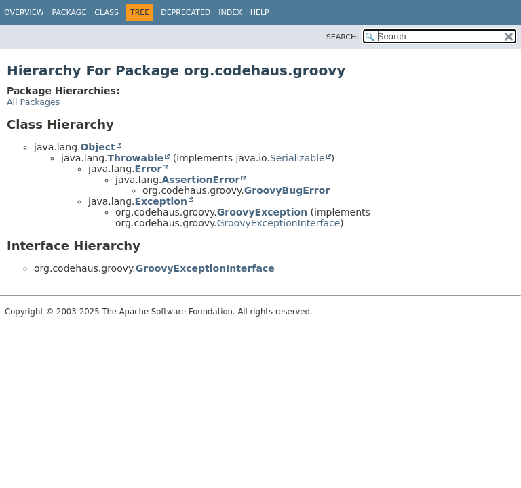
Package (69, 12)
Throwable (135, 157)
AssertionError (200, 179)
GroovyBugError (287, 190)
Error (147, 168)
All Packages (33, 102)
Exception (160, 201)
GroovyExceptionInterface (279, 223)
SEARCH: (342, 37)
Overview (24, 12)
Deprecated (185, 12)
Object (97, 147)
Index (230, 12)
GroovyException (262, 212)
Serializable (297, 157)
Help (259, 12)
